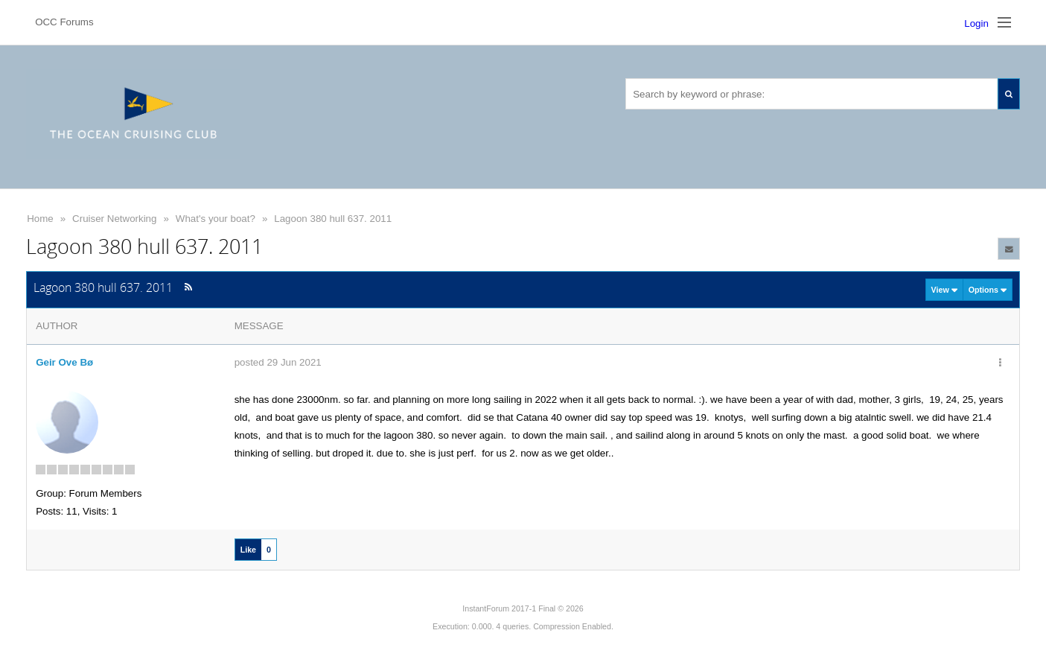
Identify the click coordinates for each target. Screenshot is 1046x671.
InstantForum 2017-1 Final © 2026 (522, 608)
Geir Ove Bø (64, 362)
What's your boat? (215, 218)
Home (40, 218)
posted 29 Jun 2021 (278, 362)
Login (976, 23)
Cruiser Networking (114, 218)
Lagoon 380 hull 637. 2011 (333, 218)
